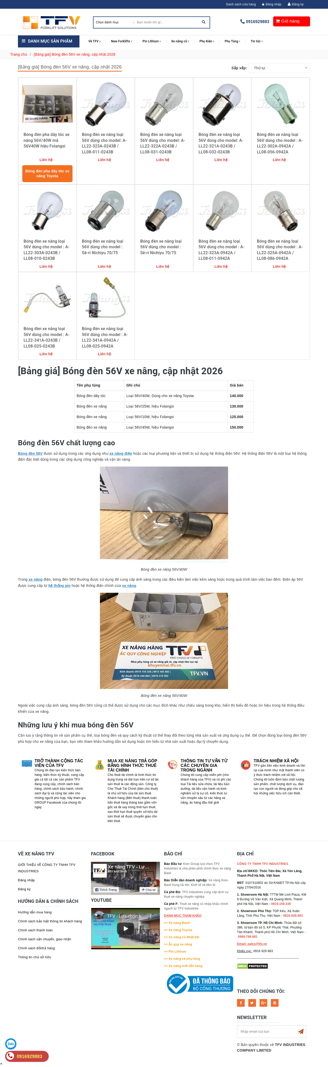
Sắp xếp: (239, 68)
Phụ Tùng (232, 41)
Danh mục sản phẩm (50, 41)
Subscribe (301, 1031)
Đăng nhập (271, 4)
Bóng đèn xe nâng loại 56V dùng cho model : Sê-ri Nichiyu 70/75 (103, 247)
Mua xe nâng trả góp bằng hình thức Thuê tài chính (132, 765)
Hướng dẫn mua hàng (35, 912)
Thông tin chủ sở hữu (34, 957)
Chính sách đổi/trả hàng (36, 948)
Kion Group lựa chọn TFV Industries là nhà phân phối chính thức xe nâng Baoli (197, 868)
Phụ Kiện (207, 41)
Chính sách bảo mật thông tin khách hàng (50, 921)
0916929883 (257, 21)
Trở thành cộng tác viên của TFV (59, 763)
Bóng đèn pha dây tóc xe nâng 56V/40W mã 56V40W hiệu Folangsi (46, 140)
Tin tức (257, 41)
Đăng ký (298, 4)
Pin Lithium (151, 41)
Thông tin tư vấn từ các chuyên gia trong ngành (204, 765)
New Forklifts (121, 41)
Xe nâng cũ (180, 41)
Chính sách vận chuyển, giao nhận (44, 939)
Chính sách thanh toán (35, 930)
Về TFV (94, 41)
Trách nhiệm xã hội (276, 761)
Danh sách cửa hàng (241, 4)
